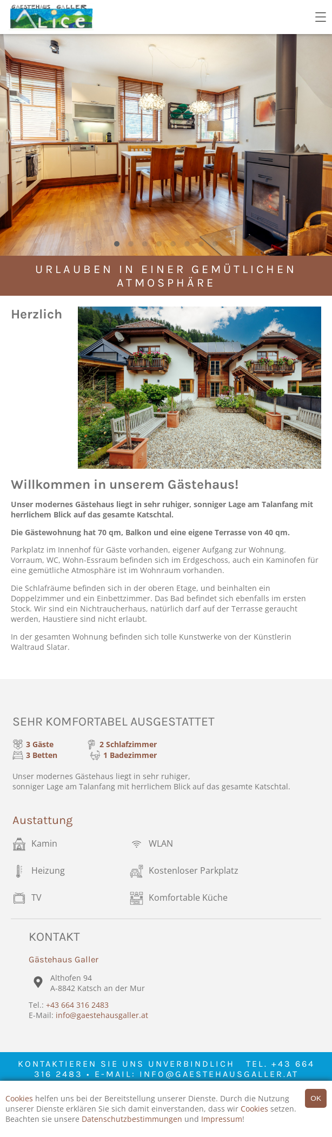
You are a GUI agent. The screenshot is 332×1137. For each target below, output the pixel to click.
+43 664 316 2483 (77, 1005)
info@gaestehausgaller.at (102, 1015)
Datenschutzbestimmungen (132, 1119)
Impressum (221, 1119)
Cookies (19, 1098)
